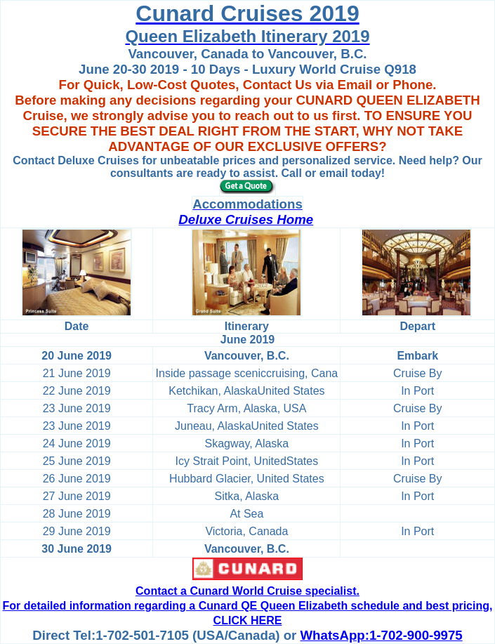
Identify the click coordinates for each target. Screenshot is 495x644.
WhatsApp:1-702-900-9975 (382, 635)
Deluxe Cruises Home (245, 219)
